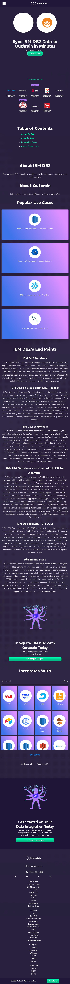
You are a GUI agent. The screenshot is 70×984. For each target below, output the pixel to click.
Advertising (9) (42, 764)
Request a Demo (35, 53)
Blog (33, 913)
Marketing (33, 895)
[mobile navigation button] (4, 4)
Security (33, 929)
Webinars (33, 953)
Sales (33, 898)
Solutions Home (33, 884)
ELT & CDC (33, 890)
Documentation (33, 924)
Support (33, 901)
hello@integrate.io (34, 866)
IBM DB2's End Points (30, 146)
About (33, 956)
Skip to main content (35, 79)
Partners (33, 958)
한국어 (33, 974)
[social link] (16, 877)
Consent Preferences (33, 940)
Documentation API (33, 927)
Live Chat (33, 916)
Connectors (33, 892)
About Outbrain (27, 138)
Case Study (35, 85)
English (33, 968)
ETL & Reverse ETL (33, 887)
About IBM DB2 (27, 134)
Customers (33, 948)
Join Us (33, 961)
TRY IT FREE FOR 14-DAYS (35, 659)
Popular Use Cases (29, 142)
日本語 (33, 971)
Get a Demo (53, 981)
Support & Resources (33, 919)
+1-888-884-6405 (34, 872)
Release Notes (33, 906)
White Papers (33, 950)
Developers (33, 903)
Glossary (33, 938)
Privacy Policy (33, 935)
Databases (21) (27, 764)
